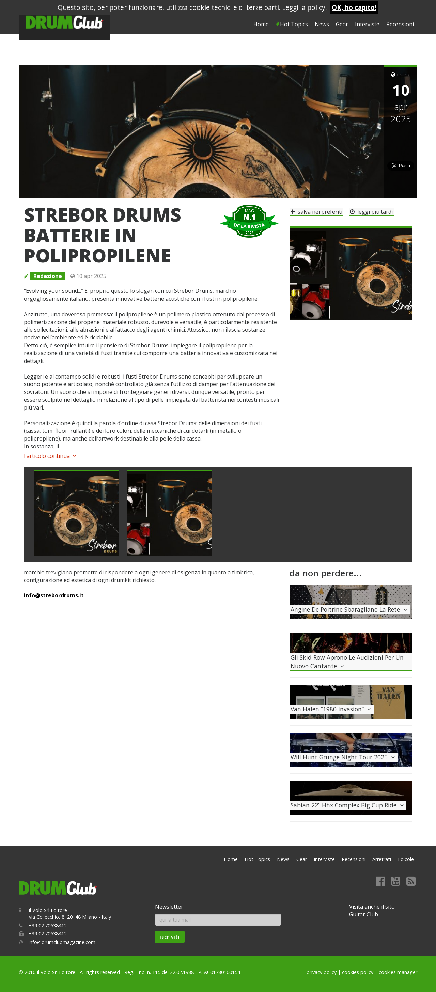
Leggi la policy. (304, 7)
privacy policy (322, 972)
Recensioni (400, 24)
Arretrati (381, 859)
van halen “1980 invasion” (332, 709)
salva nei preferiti (316, 211)
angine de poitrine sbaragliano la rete (350, 609)
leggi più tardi (371, 211)
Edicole (406, 859)
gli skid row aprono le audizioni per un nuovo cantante (347, 661)
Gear (342, 24)
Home (261, 24)
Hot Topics (292, 24)
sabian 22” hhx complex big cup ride (348, 805)
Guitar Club (363, 914)
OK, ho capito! (354, 7)
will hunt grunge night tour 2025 (343, 757)
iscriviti (170, 936)
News (322, 24)
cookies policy (357, 972)
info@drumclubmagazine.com (62, 942)
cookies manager (398, 972)
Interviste (367, 24)
